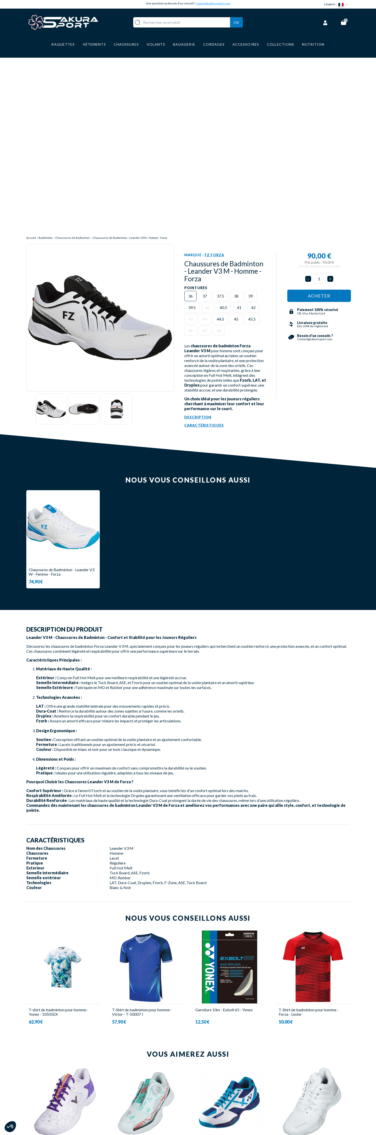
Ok (236, 22)
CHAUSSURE (140, 1091)
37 (204, 117)
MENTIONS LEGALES (212, 1099)
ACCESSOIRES (142, 1106)
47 (204, 151)
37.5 (220, 117)
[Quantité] (319, 100)
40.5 (223, 128)
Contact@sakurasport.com (49, 1102)
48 (219, 151)
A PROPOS (203, 1070)
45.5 (252, 140)
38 (236, 117)
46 (190, 151)
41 (239, 128)
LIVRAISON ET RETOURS (216, 1077)
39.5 (192, 128)
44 (204, 140)
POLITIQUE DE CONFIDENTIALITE (225, 1106)
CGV (197, 1091)
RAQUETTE (139, 1070)
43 (190, 140)
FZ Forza (214, 76)
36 (190, 117)
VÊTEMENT (139, 1084)
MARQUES (138, 1113)
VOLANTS (138, 1077)
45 (236, 140)
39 (250, 117)
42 (253, 128)
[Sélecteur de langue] (344, 4)
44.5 (220, 140)
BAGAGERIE (140, 1099)
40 (207, 128)
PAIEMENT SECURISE (212, 1084)
